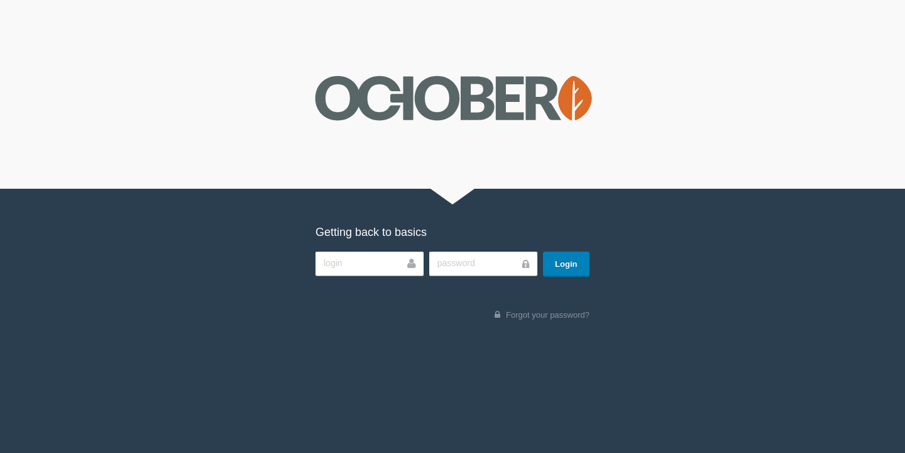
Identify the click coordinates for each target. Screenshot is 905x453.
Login (566, 264)
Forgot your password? (548, 315)
